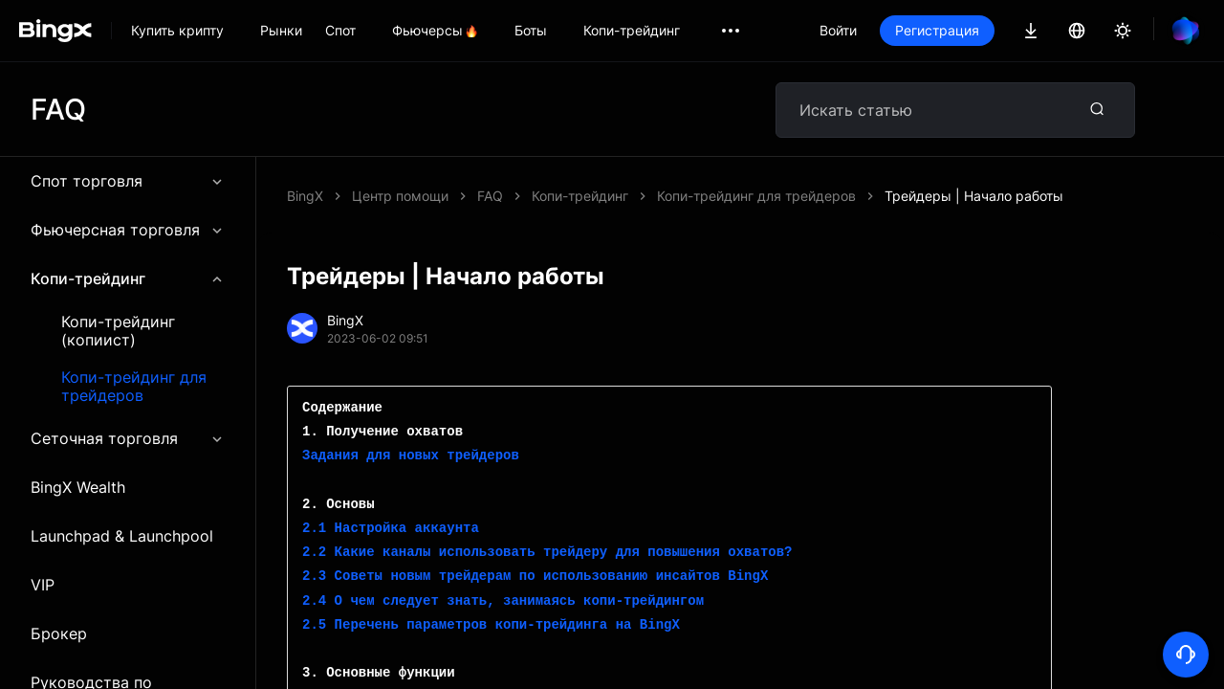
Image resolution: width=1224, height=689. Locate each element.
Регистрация (937, 30)
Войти (838, 30)
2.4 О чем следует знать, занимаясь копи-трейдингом (503, 601)
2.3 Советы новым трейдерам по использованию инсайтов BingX (535, 576)
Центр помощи (400, 196)
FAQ (490, 196)
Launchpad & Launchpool (122, 535)
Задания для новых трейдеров (410, 456)
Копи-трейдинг (128, 278)
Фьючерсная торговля (128, 229)
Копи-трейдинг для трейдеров (134, 386)
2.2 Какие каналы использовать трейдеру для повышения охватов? (547, 553)
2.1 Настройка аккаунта (390, 529)
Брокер (59, 633)
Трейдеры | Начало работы (974, 196)
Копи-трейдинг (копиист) (118, 331)
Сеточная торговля (128, 438)
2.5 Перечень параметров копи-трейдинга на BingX (491, 625)
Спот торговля (128, 180)
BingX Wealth (78, 487)
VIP (43, 584)
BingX (305, 196)
